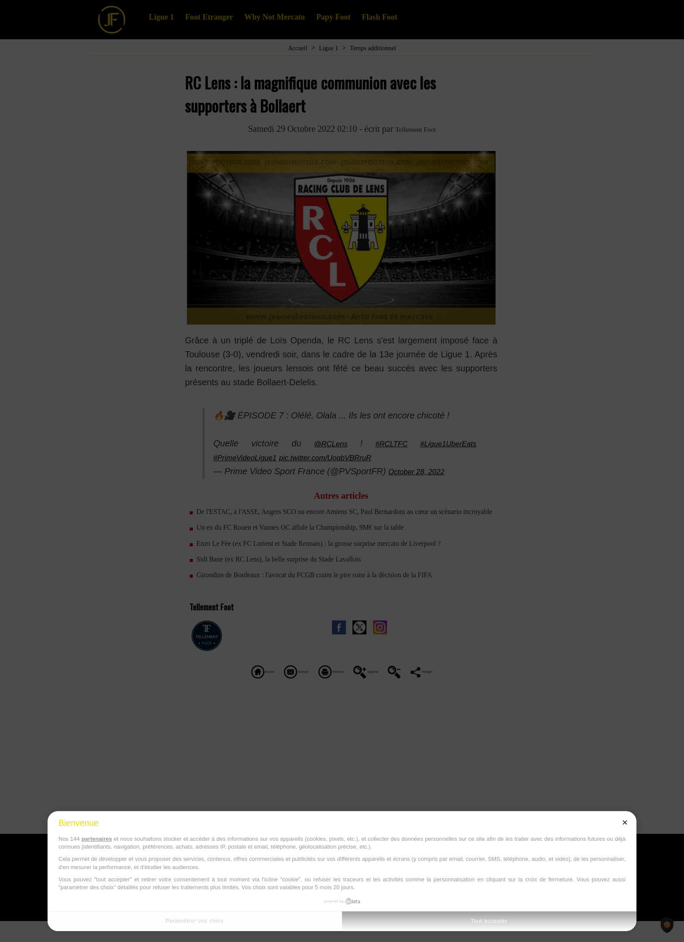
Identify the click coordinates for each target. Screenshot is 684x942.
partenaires (97, 839)
